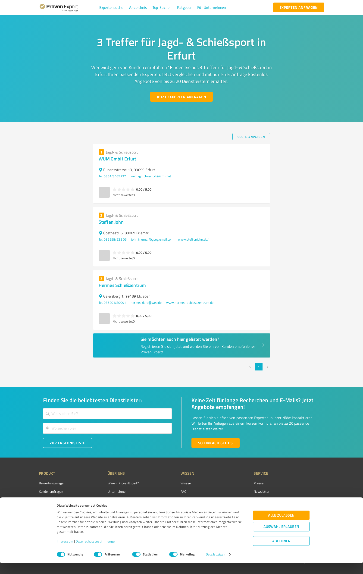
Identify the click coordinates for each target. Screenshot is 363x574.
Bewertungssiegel (51, 483)
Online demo (236, 499)
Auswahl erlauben (281, 537)
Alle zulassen (281, 526)
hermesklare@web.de (146, 302)
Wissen (168, 483)
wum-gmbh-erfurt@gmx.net (151, 176)
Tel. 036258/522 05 (113, 239)
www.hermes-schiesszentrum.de (189, 302)
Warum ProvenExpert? (114, 483)
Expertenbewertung (242, 507)
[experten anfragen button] (298, 7)
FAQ (166, 491)
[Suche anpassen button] (251, 136)
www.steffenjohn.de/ (193, 239)
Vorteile (44, 499)
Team (102, 499)
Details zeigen (215, 565)
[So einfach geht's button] (215, 443)
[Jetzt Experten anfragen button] (181, 97)
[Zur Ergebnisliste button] (67, 443)
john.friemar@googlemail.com (152, 239)
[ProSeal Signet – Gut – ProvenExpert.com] (306, 491)
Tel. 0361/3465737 (112, 176)
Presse (233, 483)
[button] (111, 7)
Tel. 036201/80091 (112, 302)
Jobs (102, 507)
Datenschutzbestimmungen (96, 552)
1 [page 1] (259, 366)
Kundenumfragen (51, 491)
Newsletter (236, 491)
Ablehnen (281, 552)
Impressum (65, 552)
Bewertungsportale (176, 499)
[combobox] (107, 413)
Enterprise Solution (52, 507)
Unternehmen (109, 491)
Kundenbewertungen (178, 507)
